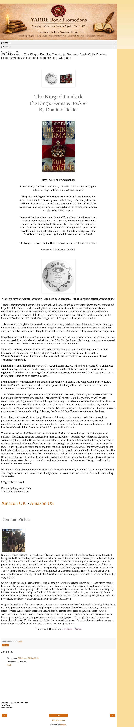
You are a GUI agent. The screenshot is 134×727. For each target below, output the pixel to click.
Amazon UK (13, 503)
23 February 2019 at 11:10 (28, 658)
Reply (9, 665)
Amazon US (42, 503)
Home (58, 716)
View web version (58, 720)
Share (5, 645)
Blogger (63, 725)
